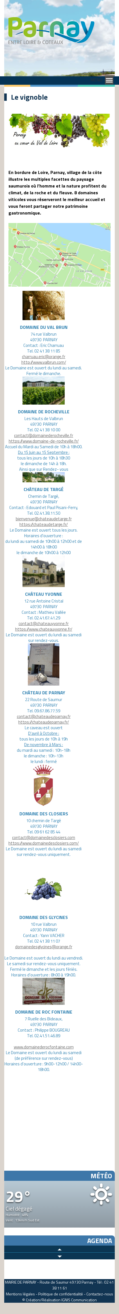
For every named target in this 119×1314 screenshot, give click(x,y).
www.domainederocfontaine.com (44, 1047)
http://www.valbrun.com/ (43, 362)
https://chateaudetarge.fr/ (43, 524)
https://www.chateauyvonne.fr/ (43, 629)
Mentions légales (20, 1294)
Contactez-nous (99, 1294)
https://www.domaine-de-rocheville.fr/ (44, 441)
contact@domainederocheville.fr (43, 435)
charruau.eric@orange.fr (43, 356)
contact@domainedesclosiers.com (43, 837)
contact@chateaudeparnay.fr (44, 716)
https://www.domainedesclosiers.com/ (43, 843)
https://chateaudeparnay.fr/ (43, 722)
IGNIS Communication (79, 1300)
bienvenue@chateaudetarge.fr (44, 519)
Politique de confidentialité (60, 1294)
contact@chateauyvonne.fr (44, 623)
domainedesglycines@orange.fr (43, 946)
